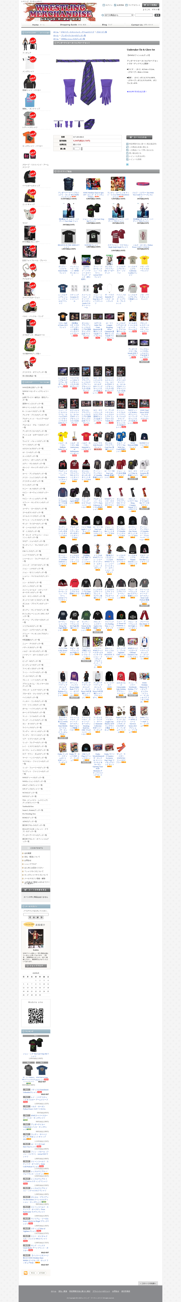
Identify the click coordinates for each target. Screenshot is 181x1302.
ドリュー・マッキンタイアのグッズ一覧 (35, 635)
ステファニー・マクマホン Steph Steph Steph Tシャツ (118, 239)
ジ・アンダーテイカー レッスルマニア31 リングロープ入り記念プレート (109, 411)
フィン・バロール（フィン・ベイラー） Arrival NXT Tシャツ (36, 1154)
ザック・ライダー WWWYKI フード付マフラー (121, 753)
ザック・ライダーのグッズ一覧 (34, 524)
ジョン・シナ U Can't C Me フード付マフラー (144, 497)
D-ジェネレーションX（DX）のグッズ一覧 (35, 615)
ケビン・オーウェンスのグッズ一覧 (35, 493)
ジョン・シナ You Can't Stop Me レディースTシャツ (98, 293)
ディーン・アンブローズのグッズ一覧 (35, 621)
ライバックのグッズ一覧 (32, 727)
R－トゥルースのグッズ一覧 (33, 411)
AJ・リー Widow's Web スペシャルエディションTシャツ (28, 1074)
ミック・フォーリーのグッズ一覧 (35, 768)
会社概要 (27, 853)
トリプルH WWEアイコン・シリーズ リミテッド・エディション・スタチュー (98, 557)
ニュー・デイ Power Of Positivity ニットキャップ (121, 620)
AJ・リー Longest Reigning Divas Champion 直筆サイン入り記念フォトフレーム (109, 326)
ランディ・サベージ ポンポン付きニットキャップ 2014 (35, 1136)
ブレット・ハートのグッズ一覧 (34, 680)
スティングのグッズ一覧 (32, 586)
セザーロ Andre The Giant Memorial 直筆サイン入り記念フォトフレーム (98, 325)
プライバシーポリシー (101, 1291)
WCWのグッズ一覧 (29, 793)
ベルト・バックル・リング (32, 308)
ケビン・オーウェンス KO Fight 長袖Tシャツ (74, 620)
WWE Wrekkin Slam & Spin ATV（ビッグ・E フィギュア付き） (93, 187)
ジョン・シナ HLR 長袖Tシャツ (121, 468)
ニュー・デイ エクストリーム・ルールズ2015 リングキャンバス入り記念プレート (63, 412)
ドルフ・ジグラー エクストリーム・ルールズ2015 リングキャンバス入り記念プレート (121, 381)
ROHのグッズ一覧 (29, 818)
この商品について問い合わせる (141, 150)
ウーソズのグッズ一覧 (31, 445)
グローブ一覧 (101, 32)
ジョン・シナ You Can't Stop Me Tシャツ (36, 1047)
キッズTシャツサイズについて (36, 875)
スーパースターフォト (31, 290)
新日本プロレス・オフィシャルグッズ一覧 (35, 840)
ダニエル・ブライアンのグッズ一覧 (35, 605)
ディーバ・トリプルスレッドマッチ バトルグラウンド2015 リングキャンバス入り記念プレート (121, 413)
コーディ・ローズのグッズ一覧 (34, 509)
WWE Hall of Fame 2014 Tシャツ (42, 1072)
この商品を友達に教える (138, 147)
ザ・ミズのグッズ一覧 (31, 531)
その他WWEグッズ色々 (31, 346)
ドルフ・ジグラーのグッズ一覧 (34, 630)
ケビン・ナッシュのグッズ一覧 (34, 499)
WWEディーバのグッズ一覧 (33, 778)
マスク (29, 215)
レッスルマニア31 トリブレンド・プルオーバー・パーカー (109, 589)
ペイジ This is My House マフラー (63, 646)
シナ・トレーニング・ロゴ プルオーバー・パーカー (86, 497)
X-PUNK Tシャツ (93, 237)
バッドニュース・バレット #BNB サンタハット (74, 265)
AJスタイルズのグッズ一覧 (33, 449)
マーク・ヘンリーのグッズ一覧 (34, 758)
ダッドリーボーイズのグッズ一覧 (35, 600)
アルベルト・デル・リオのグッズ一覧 (35, 426)
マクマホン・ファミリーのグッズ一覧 (35, 762)
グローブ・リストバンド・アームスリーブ (35, 158)
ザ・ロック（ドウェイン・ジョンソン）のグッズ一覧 (35, 536)
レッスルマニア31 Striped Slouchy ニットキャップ (133, 555)
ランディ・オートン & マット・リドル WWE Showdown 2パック (118, 187)
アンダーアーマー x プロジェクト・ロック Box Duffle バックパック (68, 187)
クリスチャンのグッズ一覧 (32, 481)
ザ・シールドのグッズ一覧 (32, 527)
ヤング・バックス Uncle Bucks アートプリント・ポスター (35, 1248)
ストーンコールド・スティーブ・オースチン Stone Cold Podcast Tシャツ (36, 1164)
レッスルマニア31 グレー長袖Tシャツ (133, 292)
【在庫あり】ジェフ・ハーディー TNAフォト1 (118, 212)
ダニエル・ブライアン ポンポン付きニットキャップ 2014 (86, 470)
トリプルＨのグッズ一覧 (32, 626)
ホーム (38, 25)
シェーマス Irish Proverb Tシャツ (98, 440)
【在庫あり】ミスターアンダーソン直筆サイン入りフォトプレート (74, 324)
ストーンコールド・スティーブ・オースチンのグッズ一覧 (35, 591)
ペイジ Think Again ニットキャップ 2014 (86, 524)
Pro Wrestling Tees (29, 814)
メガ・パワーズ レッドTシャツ (144, 292)
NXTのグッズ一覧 (29, 796)
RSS (32, 1273)
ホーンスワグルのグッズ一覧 (33, 712)
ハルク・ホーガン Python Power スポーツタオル (34, 1108)
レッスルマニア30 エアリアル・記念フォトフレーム (63, 377)
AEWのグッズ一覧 (29, 821)
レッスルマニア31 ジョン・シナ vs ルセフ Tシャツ (35, 1190)
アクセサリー (29, 271)
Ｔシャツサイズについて (34, 871)
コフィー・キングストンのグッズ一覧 (35, 503)
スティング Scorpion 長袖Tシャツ (144, 468)
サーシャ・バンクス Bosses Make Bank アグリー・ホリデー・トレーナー (74, 683)
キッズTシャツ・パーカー (32, 138)
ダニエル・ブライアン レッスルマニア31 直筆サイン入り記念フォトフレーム (86, 412)
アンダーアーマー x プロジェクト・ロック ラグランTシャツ (144, 648)
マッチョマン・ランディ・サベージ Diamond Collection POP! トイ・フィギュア (98, 719)
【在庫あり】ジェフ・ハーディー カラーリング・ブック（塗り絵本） (86, 267)
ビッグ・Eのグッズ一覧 (31, 661)
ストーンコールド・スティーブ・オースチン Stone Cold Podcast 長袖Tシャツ (144, 591)
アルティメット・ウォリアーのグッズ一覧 (35, 420)
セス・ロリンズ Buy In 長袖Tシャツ (133, 468)
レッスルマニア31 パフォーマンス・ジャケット (121, 588)
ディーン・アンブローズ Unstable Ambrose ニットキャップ (63, 555)
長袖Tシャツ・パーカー (31, 82)
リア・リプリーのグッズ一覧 (33, 739)
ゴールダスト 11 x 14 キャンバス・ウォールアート (133, 322)
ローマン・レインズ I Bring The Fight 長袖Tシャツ (63, 620)
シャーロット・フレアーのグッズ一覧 (35, 560)
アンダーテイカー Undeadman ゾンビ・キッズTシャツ (35, 1126)
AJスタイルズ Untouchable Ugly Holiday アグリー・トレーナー (121, 683)
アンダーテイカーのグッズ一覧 (34, 431)
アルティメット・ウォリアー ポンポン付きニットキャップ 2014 (74, 527)
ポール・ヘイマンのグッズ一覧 (34, 709)
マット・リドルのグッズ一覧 (33, 716)
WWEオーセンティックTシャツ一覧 (35, 392)
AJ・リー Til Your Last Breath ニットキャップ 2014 (98, 526)
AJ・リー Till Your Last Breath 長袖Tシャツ (109, 468)
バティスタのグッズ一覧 (32, 647)
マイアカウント (134, 5)
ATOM (42, 1273)
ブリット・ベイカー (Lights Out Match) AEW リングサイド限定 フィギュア (109, 718)
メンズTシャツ (29, 64)
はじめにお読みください (34, 868)
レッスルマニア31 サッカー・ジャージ (121, 264)
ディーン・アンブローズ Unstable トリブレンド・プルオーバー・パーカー (144, 528)
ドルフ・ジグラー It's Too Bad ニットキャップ (144, 554)
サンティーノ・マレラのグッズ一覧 (35, 546)
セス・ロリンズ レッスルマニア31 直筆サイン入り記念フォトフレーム (98, 411)
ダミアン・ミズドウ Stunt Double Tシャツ (63, 265)
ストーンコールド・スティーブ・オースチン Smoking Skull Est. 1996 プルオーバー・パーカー (86, 720)
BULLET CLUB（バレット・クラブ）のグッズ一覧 (35, 830)
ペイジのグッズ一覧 (30, 697)
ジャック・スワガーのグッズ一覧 (35, 565)
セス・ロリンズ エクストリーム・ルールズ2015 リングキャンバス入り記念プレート (98, 380)
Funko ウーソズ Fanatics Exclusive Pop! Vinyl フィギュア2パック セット (109, 754)
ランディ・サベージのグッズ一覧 (35, 735)
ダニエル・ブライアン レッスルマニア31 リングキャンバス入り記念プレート (86, 380)
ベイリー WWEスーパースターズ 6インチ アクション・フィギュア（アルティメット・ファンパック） (98, 652)
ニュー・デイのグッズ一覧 (32, 644)
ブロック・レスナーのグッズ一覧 (35, 690)
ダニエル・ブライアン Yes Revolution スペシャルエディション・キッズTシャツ (36, 1199)
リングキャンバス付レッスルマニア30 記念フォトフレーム (144, 349)
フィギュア (29, 45)
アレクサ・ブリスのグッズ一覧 (34, 415)
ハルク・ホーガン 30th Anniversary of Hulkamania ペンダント (74, 443)
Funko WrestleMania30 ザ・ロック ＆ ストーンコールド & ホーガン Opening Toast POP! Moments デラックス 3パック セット (98, 760)
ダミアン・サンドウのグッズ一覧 (35, 610)
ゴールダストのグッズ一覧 (32, 512)
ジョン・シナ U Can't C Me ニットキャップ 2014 (109, 525)
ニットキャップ (29, 196)
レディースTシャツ (29, 119)
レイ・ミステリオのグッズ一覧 (34, 746)
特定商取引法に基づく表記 (79, 1291)
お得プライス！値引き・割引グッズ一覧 (35, 398)
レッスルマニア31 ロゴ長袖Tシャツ (74, 587)
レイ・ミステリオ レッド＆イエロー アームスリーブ (35, 1099)
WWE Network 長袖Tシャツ (133, 440)
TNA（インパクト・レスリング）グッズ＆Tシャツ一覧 (35, 801)
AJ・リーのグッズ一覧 (31, 452)
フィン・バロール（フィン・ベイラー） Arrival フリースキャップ (63, 590)
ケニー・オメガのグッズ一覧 (33, 489)
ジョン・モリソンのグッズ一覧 (34, 572)
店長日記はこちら (36, 966)
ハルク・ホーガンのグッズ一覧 (34, 651)
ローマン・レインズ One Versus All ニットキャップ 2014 (133, 526)
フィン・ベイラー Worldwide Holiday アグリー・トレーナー (133, 682)
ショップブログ (107, 25)
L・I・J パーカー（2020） (109, 680)
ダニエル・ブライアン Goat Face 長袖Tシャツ (109, 441)
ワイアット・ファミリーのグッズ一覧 (35, 772)
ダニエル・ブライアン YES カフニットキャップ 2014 (74, 470)
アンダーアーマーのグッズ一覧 (34, 835)
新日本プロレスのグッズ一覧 (33, 825)
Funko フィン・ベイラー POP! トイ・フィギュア (144, 716)
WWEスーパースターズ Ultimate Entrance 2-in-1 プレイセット (133, 648)
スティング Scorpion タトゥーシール (74, 292)
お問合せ (142, 25)
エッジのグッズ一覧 (30, 456)
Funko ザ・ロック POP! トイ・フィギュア (74, 751)
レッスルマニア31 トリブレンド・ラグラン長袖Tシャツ (98, 589)
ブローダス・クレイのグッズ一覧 (35, 694)
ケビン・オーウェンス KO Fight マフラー (74, 646)
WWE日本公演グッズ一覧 (32, 387)
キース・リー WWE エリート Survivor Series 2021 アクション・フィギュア (133, 719)
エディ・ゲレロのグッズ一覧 (33, 464)
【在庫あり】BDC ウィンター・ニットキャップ (86, 554)
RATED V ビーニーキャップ (144, 439)
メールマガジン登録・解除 (34, 878)
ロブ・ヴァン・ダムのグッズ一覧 (35, 754)
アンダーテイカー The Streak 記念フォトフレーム (133, 348)
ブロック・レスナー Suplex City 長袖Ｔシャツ (98, 620)
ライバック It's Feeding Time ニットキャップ (109, 620)
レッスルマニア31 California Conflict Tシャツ (133, 265)
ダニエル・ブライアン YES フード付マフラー (121, 497)
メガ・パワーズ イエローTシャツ (144, 264)
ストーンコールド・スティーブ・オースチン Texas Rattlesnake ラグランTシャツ (36, 1210)
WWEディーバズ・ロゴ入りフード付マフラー (109, 497)
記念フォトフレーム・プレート (34, 252)
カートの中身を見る (35, 890)
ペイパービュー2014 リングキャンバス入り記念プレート (74, 377)
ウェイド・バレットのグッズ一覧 (35, 441)
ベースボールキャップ (31, 178)
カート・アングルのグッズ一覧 (34, 474)
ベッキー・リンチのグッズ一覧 (34, 701)
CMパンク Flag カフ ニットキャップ (86, 751)
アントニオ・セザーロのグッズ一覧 (35, 436)
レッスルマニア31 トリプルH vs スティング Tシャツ (35, 1181)
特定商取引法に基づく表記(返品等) (143, 144)
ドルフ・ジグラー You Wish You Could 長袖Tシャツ (121, 442)
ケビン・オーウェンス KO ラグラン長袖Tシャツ (133, 588)
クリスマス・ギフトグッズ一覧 (34, 364)
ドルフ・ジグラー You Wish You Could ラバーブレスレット (143, 187)
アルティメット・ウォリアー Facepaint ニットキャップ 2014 (63, 471)
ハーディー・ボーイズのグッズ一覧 (35, 656)
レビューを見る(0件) (137, 156)
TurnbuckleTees (28, 806)
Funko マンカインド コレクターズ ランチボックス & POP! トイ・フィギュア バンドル (121, 719)
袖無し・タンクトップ (31, 101)
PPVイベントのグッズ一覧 (32, 407)
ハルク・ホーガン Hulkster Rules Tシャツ (63, 442)
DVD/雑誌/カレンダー (30, 234)
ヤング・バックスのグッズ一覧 (34, 720)
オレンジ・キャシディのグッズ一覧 (35, 468)
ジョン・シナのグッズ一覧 (32, 569)
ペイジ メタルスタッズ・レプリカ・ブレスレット (121, 293)
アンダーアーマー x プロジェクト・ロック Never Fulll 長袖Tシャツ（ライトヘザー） (98, 685)
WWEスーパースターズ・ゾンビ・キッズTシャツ (35, 1118)
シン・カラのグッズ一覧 (32, 582)
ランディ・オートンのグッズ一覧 (35, 731)
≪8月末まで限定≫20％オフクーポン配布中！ (37, 882)
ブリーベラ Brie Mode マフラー (144, 618)
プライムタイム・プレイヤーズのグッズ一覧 (35, 685)
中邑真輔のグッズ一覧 (31, 640)
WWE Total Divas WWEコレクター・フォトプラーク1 (144, 410)
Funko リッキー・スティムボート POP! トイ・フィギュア (63, 753)
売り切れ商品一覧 (29, 376)
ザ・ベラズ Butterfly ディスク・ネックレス (109, 293)
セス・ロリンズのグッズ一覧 (33, 596)
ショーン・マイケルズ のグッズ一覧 (35, 577)
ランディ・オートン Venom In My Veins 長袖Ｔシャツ (86, 620)
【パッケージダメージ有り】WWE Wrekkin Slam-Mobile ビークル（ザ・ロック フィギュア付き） (63, 721)
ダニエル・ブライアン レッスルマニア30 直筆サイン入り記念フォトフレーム (86, 325)
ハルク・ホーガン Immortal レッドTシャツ (86, 441)
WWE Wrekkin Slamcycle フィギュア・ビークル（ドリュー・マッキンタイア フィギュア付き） (144, 687)
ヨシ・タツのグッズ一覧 (32, 724)
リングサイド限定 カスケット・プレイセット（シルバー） (86, 648)
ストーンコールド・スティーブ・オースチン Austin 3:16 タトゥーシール (86, 295)
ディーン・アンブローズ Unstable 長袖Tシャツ (98, 469)
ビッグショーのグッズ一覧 (32, 665)
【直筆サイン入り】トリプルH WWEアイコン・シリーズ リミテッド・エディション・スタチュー (109, 559)
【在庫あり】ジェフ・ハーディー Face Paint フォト (68, 213)
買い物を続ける (135, 153)
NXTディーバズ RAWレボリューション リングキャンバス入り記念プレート (133, 411)
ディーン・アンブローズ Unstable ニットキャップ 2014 (121, 526)
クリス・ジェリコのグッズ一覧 (34, 477)
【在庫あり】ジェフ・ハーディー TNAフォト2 (142, 212)
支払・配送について (73, 25)
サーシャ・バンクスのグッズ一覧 (35, 520)
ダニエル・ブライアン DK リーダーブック (109, 264)
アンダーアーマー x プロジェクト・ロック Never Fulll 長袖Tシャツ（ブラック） (86, 685)
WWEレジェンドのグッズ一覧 (34, 781)
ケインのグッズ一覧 (30, 485)
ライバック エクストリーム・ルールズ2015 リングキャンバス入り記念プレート (109, 380)
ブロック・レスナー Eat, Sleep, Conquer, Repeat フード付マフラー (133, 499)
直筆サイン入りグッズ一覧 (32, 404)
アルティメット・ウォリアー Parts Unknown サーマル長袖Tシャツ (98, 498)
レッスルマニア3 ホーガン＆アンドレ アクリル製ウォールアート (121, 323)
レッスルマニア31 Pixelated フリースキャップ (121, 554)
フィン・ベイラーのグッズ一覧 (34, 672)
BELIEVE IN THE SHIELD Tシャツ (68, 238)
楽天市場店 (125, 1291)
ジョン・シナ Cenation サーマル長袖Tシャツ (63, 497)
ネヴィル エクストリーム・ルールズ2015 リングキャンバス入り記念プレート (74, 412)
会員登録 (120, 5)
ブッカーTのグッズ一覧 (31, 676)
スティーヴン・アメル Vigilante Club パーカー (121, 647)
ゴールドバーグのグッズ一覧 (33, 516)
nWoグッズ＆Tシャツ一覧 (32, 785)
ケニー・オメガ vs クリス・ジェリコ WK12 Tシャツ (35, 1238)
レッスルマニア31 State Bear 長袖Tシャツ (86, 587)
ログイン (109, 5)
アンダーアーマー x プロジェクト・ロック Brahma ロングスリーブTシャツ (63, 683)
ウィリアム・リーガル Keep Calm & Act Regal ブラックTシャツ (36, 1221)
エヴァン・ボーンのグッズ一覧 (34, 460)
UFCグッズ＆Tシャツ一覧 (32, 789)
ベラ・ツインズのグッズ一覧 (33, 705)
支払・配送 (62, 1291)
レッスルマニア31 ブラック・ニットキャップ (74, 554)
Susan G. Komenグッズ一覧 (32, 810)
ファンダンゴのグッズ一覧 (32, 669)
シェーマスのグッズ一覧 (32, 555)
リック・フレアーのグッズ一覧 (34, 743)
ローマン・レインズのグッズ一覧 (35, 750)
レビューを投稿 (135, 159)
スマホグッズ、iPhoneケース (33, 327)
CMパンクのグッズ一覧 (31, 551)
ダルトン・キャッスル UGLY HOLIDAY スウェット (109, 648)
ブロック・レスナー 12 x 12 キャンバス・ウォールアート (144, 323)
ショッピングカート (150, 5)
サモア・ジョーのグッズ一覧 (33, 541)
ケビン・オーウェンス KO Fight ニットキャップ (133, 620)
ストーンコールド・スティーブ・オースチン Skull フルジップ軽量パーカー (74, 718)
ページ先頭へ (148, 1283)
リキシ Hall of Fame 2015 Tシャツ (63, 320)
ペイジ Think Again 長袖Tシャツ (74, 495)
